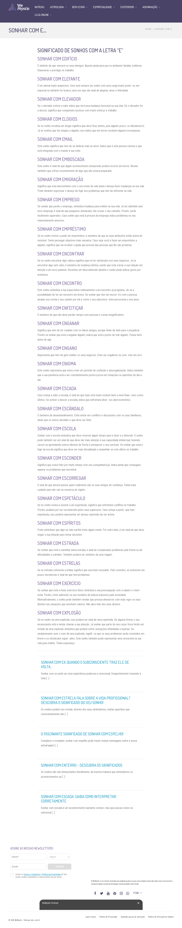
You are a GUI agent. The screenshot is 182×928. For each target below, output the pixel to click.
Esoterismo (127, 7)
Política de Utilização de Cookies (161, 917)
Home (148, 29)
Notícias (39, 7)
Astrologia (57, 7)
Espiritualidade (102, 7)
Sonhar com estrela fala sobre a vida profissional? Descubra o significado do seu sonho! (85, 700)
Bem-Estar (78, 7)
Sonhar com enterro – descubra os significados (81, 765)
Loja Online (42, 15)
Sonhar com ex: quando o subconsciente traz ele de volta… (85, 664)
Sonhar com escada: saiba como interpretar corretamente (78, 798)
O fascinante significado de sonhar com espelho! (82, 733)
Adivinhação (149, 7)
